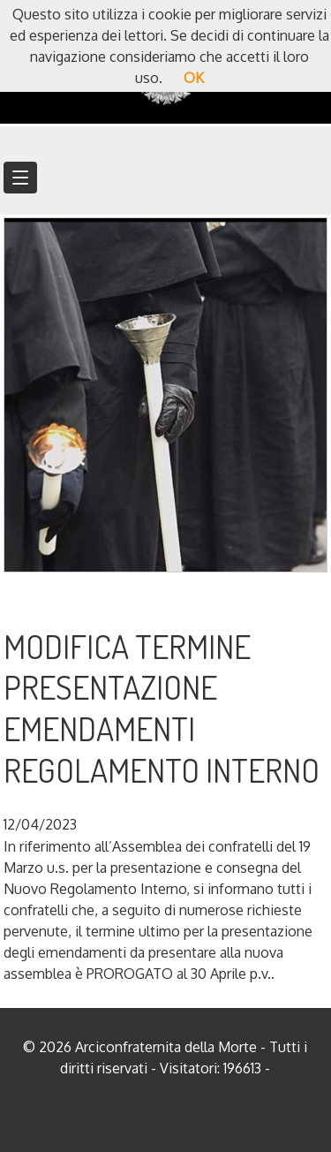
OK (194, 78)
